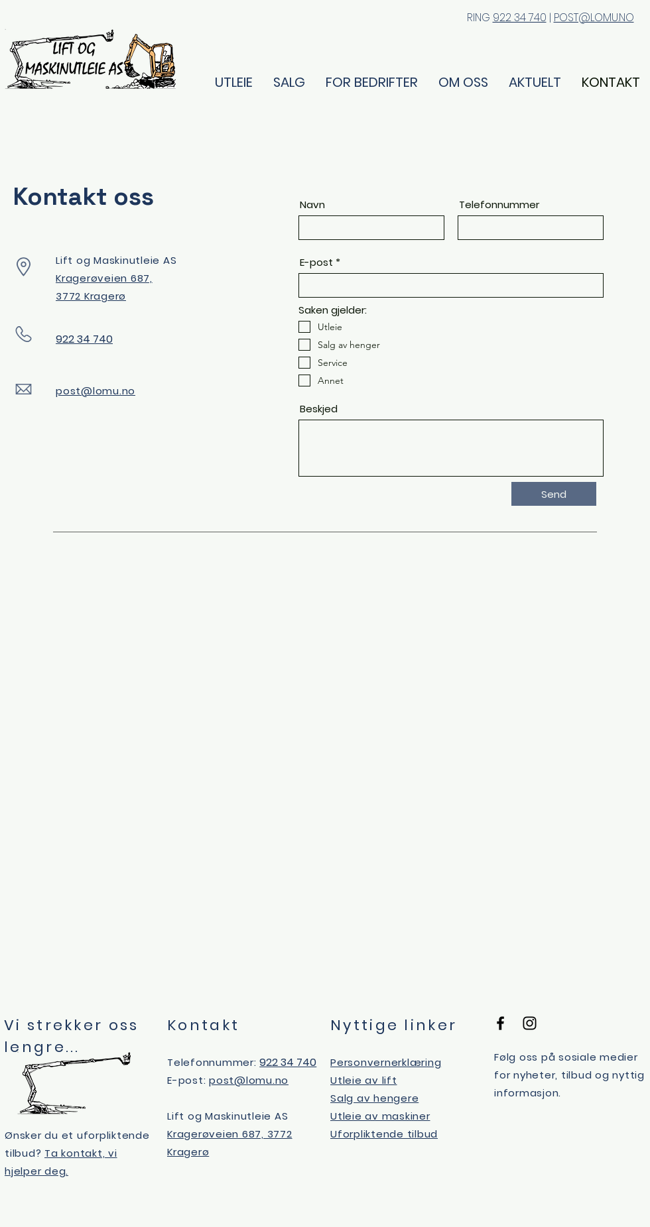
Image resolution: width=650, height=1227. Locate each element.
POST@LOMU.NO (594, 17)
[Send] (553, 494)
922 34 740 (520, 17)
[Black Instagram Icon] (530, 1023)
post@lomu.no (95, 391)
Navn (312, 204)
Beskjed (319, 409)
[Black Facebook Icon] (500, 1023)
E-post (316, 262)
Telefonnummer (499, 204)
